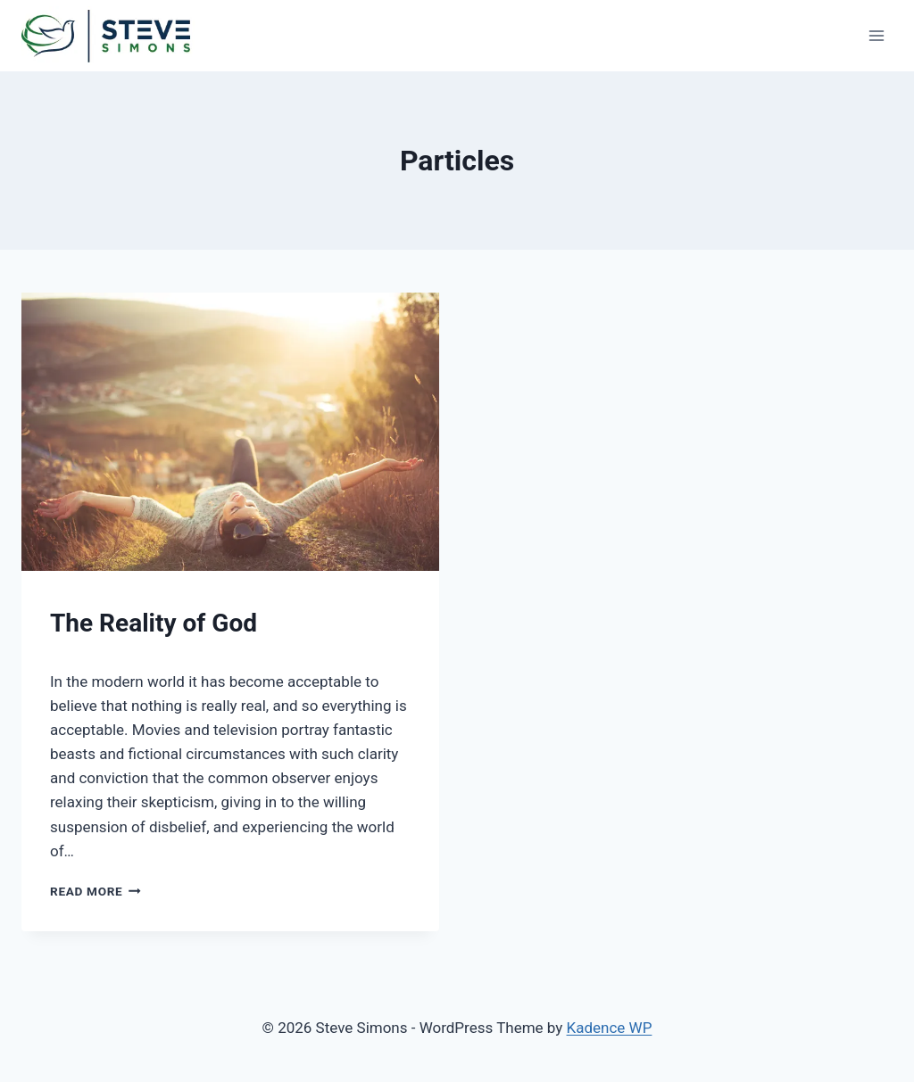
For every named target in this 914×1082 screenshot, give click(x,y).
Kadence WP (609, 1028)
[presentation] (230, 432)
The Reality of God (153, 623)
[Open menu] (876, 35)
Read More (95, 891)
